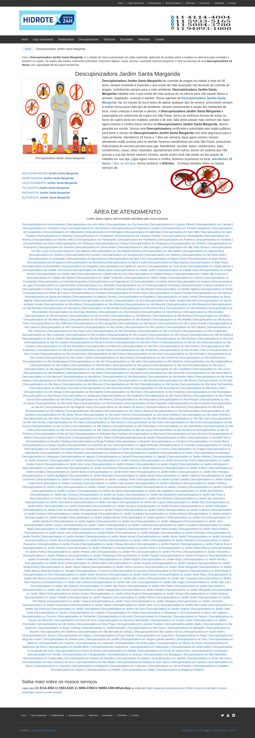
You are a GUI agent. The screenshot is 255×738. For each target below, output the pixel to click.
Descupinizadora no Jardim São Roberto (199, 585)
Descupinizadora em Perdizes (213, 239)
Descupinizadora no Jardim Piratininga (92, 555)
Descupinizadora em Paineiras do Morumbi (88, 289)
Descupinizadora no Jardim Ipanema (144, 517)
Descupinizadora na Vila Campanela (95, 323)
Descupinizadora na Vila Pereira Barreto (168, 395)
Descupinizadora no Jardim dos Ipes (95, 502)
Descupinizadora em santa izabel (190, 646)
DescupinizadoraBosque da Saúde (133, 437)
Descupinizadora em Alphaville (186, 627)
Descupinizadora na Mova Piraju (41, 289)
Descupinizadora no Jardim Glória (144, 509)
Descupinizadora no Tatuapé (57, 570)
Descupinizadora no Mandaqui (158, 612)
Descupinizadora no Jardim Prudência (74, 559)
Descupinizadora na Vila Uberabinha (180, 426)
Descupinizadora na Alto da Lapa (130, 429)
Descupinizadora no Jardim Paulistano (90, 547)
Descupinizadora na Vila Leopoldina (170, 369)
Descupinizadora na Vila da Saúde (42, 338)
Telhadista (219, 3)
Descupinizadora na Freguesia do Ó (111, 281)
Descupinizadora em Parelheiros (137, 239)
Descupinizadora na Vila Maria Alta (164, 372)
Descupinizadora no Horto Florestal (62, 452)
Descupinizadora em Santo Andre (204, 631)
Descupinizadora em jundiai (102, 639)
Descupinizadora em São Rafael (162, 251)
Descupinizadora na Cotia (191, 639)
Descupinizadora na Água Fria (127, 258)
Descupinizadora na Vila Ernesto (179, 346)
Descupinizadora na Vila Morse (177, 380)
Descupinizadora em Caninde (214, 224)
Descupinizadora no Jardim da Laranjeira (148, 490)
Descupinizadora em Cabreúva (128, 665)
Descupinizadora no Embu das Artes (208, 658)
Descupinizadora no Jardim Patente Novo (205, 544)
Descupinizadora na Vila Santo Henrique (47, 418)
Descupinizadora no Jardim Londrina (129, 525)
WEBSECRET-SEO (193, 730)
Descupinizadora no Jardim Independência (95, 517)
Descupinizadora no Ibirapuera (103, 452)
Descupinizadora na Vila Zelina (91, 429)
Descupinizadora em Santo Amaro (96, 247)
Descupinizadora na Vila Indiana (50, 365)
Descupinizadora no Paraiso (190, 616)
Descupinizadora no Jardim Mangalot (57, 528)
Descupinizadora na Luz (130, 285)
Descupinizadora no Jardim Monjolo (63, 536)
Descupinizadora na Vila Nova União (202, 388)
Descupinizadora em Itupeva (67, 669)
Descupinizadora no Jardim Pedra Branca (185, 547)
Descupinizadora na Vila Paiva (124, 391)
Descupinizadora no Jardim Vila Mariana (75, 608)
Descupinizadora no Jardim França (100, 509)
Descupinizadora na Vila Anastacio (186, 308)
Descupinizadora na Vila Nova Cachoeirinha (207, 384)
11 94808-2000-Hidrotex (43, 730)
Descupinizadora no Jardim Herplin (209, 513)
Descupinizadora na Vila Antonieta (119, 311)
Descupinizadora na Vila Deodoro (176, 338)
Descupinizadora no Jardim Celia (41, 487)
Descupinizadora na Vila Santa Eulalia (176, 410)
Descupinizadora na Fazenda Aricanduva (63, 281)
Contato (232, 3)
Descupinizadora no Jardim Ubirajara (154, 601)
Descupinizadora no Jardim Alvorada (72, 460)
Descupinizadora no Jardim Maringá (137, 532)
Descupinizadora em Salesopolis (149, 646)
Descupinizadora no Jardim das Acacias (53, 494)
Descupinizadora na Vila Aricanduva (46, 315)
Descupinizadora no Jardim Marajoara (103, 528)
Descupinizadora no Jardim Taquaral (90, 597)
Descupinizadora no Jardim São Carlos (122, 578)
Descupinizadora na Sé (128, 300)
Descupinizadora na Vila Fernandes (136, 349)
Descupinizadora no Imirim (177, 452)
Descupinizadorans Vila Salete (84, 410)
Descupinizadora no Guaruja (125, 654)
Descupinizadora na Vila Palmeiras (164, 391)
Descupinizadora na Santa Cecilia (177, 296)
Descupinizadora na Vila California (51, 323)
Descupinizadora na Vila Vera (53, 429)
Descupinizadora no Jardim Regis (162, 559)
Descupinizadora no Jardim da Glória (100, 490)
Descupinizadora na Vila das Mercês (132, 338)
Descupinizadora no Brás (171, 437)
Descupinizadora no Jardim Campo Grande (162, 479)
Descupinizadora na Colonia (186, 277)
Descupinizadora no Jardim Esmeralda (68, 506)
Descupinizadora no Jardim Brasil (134, 475)
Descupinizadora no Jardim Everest (158, 506)
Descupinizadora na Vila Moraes (97, 380)
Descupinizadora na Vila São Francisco (97, 418)
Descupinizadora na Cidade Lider (57, 273)
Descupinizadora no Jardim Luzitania (174, 525)
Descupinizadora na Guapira (193, 281)
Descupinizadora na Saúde (97, 300)
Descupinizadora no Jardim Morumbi (209, 536)
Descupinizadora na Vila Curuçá (169, 334)
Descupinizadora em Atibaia (119, 650)
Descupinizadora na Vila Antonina (161, 311)
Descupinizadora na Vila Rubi (204, 407)
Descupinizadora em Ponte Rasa (127, 292)
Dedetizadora (154, 3)
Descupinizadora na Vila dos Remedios (60, 346)
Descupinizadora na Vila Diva (215, 338)
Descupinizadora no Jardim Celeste (205, 483)
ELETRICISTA (46, 197)
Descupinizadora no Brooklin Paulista (48, 441)
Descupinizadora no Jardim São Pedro (150, 585)
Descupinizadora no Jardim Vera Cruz (136, 604)
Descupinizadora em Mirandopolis (183, 235)
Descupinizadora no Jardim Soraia (162, 593)
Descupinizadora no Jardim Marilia (93, 532)
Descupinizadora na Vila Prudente (189, 403)
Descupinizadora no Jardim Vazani (91, 604)
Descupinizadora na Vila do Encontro (92, 342)
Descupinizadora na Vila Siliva (66, 422)
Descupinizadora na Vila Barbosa (131, 315)
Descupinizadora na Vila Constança (43, 334)
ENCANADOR (46, 192)
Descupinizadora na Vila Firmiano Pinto (183, 349)
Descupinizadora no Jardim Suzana (206, 593)
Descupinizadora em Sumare (83, 254)
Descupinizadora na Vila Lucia (211, 369)
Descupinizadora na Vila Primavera (102, 403)
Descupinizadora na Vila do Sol (181, 342)
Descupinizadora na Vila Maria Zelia (203, 254)
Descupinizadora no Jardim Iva (116, 521)
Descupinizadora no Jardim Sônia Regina (115, 593)
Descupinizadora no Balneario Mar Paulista (101, 433)
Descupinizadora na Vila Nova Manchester (107, 388)
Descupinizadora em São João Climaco (186, 247)
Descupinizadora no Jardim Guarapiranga (72, 513)
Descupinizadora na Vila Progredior (146, 403)
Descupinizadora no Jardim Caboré (177, 475)
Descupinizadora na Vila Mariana (41, 376)
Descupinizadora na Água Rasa (207, 258)
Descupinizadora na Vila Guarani (114, 357)
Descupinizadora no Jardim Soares (68, 593)
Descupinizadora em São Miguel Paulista (116, 251)
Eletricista (190, 3)
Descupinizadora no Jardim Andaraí (113, 464)
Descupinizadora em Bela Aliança (169, 262)
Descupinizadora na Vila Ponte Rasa (57, 403)
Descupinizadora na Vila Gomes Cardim (69, 357)
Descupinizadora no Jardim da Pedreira (198, 490)
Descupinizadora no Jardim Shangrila (188, 589)
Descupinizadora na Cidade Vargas (146, 277)
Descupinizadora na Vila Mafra (85, 372)
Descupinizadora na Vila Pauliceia (122, 395)
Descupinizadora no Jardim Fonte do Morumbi (50, 509)
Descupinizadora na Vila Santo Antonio (107, 414)
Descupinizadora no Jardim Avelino (186, 467)
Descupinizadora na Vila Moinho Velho (171, 376)
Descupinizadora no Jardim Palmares (173, 540)
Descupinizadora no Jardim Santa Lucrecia (117, 566)
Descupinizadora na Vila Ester (55, 349)
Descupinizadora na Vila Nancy (42, 384)
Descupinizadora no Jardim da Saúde (101, 494)
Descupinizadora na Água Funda (166, 258)
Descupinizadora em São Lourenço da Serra (48, 662)
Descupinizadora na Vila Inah (123, 361)
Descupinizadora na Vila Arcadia (203, 311)
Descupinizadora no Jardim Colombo (211, 487)
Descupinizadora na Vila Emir (140, 346)
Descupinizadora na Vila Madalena (43, 372)
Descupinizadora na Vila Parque (42, 395)
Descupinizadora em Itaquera (54, 235)
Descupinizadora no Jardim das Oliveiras (148, 498)
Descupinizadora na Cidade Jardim (135, 270)
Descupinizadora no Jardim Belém (157, 471)
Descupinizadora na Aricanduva (86, 262)
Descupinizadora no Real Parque (209, 570)
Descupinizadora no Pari (37, 574)
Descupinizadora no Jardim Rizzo (45, 563)
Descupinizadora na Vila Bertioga (89, 319)
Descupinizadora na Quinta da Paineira (48, 296)
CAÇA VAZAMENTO (49, 182)
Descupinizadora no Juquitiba (52, 665)
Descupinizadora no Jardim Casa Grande (109, 483)
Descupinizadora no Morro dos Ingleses (203, 612)
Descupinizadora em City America (89, 228)
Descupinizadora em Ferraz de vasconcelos (164, 650)
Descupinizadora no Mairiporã (90, 665)
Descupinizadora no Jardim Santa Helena (64, 566)
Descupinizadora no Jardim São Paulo (102, 585)
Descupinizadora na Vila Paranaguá (208, 391)
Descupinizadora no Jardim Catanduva (158, 483)
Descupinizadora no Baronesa (147, 433)
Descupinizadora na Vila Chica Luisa (70, 330)
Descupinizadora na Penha (217, 289)
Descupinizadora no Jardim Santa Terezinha (81, 574)
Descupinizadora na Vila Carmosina (62, 327)
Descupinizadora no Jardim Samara (174, 563)
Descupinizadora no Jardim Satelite (143, 589)
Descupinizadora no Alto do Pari (55, 433)
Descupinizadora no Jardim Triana (68, 601)
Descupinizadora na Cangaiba (80, 266)
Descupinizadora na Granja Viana (154, 281)
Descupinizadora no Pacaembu (153, 616)
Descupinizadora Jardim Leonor (43, 525)
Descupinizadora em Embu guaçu (136, 643)
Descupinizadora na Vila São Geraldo (144, 418)
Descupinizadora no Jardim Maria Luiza (47, 532)
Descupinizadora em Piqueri (112, 243)
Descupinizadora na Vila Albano (63, 304)
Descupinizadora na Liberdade (96, 285)
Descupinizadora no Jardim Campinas (59, 479)
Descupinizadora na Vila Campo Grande (183, 323)
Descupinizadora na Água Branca (87, 258)
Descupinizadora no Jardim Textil (176, 597)
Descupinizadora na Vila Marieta (135, 289)
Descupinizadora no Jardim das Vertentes (199, 498)
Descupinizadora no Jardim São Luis (208, 582)
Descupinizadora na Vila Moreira (137, 380)
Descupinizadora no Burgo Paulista (93, 441)
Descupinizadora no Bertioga (209, 650)
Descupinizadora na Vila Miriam (82, 376)
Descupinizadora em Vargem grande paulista (147, 639)
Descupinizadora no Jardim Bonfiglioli (44, 475)
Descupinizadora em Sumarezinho (122, 254)
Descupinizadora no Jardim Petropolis (205, 551)
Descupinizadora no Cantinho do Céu (90, 445)
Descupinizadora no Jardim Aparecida (44, 467)
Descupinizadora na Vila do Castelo (47, 342)
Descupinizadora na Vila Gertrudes (185, 353)
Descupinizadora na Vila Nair (215, 380)
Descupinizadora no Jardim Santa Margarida (171, 566)
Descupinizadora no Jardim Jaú (202, 521)
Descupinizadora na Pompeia (88, 292)
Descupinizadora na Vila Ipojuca (132, 365)
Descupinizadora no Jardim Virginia (168, 608)
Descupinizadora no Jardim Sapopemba (96, 589)
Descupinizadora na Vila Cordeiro (86, 334)
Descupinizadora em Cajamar (56, 643)
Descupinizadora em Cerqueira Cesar (45, 228)
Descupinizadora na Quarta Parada (170, 292)
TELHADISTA (45, 187)
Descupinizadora (173, 3)
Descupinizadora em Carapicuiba (42, 658)
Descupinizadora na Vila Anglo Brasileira (73, 311)
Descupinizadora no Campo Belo (208, 441)
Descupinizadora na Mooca (163, 285)
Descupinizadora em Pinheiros (75, 243)
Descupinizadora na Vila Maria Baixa (208, 372)
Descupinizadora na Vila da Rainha (211, 334)
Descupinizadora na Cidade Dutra (93, 270)
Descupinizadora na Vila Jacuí (206, 365)
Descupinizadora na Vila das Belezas (87, 338)
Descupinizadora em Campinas (95, 643)
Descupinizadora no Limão (122, 612)
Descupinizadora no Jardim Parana (59, 544)
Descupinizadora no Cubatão (211, 665)
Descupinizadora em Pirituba (189, 243)
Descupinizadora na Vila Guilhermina (202, 357)
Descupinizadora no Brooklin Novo (208, 437)
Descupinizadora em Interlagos (104, 232)
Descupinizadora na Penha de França (47, 292)
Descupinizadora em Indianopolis (63, 232)
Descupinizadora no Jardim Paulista (44, 547)
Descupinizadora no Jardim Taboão (45, 597)
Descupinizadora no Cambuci (169, 441)
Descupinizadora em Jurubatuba (94, 235)
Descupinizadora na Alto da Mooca (173, 429)
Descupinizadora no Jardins (51, 612)
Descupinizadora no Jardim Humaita (46, 517)
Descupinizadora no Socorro (93, 570)
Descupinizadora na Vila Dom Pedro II (138, 342)
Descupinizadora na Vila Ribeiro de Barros (119, 407)
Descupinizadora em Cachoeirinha (127, 224)
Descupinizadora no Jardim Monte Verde (161, 536)
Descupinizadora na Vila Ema (103, 346)
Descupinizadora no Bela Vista (208, 262)
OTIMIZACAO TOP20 (223, 730)
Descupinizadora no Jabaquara (40, 456)
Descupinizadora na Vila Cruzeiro (128, 334)
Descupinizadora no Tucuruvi (39, 616)
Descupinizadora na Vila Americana (143, 308)
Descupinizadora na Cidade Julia (178, 270)
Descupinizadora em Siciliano (46, 254)
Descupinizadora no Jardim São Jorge (161, 582)
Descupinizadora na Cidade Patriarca (151, 273)
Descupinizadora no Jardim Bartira (66, 471)
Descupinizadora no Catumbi (41, 448)
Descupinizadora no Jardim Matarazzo (140, 467)
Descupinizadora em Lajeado (87, 612)
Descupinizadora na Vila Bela (211, 315)
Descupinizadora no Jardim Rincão (205, 559)
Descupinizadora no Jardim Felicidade (203, 506)
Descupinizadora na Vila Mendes (91, 365)
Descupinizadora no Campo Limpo (171, 620)
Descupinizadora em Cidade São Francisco (201, 273)
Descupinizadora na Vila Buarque (131, 319)
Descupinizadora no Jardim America (117, 460)
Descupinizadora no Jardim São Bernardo (72, 578)
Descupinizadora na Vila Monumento (54, 380)
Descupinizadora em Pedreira (176, 239)
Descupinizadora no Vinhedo (104, 669)
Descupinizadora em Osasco (75, 635)
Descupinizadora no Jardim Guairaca (188, 509)
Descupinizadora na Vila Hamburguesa (46, 361)
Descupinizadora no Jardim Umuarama (45, 604)
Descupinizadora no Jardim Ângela (157, 464)
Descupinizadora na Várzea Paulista (170, 665)
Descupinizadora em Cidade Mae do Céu (103, 273)
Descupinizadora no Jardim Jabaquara (159, 521)
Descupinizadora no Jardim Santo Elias (183, 574)
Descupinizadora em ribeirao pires (64, 639)
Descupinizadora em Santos (39, 635)
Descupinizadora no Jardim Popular (138, 555)
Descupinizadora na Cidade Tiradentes (100, 277)
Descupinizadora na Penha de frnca (75, 620)
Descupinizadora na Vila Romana (166, 407)
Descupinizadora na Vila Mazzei (138, 323)
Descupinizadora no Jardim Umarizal (200, 601)
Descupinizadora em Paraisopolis (96, 239)
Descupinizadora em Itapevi (133, 658)
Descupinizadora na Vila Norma (160, 384)
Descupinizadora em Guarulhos (155, 635)
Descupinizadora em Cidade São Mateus (51, 277)
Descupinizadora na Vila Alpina (62, 308)
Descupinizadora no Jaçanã (113, 456)
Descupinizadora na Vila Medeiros (163, 361)
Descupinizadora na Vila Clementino (115, 330)
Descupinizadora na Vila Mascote (145, 304)
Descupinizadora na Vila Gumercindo (64, 353)
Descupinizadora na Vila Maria (123, 372)
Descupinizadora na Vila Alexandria (188, 304)
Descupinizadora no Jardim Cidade (84, 487)
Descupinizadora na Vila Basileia (172, 315)
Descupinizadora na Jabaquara (81, 395)
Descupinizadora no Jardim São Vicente (46, 589)
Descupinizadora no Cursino (153, 448)
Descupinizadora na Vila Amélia (101, 308)
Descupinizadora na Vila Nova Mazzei (156, 388)
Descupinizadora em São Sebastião (205, 654)
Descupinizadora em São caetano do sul (158, 631)
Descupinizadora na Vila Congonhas (204, 330)
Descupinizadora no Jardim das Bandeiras (151, 494)
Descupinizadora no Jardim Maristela (183, 532)
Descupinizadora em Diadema (58, 631)
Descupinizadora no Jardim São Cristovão (172, 578)
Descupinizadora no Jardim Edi (185, 502)
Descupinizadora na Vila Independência (208, 361)
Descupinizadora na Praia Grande (114, 635)
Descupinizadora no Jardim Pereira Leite (72, 551)
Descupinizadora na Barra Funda (127, 262)
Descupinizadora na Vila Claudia (186, 327)
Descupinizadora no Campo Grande (44, 445)
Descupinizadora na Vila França (106, 353)
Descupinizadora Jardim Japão (183, 624)
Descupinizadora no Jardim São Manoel (54, 585)
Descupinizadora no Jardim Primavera (183, 555)
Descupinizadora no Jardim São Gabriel (66, 582)
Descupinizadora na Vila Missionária (124, 376)
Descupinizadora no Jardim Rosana (130, 563)
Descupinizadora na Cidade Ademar (210, 266)
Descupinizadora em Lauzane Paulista (138, 235)
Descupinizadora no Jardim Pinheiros (45, 555)
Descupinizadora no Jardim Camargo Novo (109, 479)
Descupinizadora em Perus (39, 243)
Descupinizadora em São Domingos (139, 247)
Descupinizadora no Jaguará (78, 456)
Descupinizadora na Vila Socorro (105, 422)
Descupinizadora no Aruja (191, 635)
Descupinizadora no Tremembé (77, 616)
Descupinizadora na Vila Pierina (93, 399)
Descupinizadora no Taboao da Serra (180, 643)
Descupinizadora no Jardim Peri (117, 551)
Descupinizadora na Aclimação (46, 258)
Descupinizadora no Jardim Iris (186, 517)
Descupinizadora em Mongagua (163, 654)
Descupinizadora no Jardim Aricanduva (92, 467)
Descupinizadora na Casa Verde (167, 266)
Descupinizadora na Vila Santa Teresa (59, 414)
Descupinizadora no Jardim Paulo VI (136, 547)
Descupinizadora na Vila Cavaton (144, 327)
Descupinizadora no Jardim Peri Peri (159, 551)
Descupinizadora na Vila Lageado (126, 369)
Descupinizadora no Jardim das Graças (53, 498)
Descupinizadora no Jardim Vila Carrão (184, 604)
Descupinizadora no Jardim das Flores (201, 494)
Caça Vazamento (136, 3)
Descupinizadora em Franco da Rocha (78, 650)
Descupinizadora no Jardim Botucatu (91, 475)
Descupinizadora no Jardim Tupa (110, 601)
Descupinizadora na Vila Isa (169, 365)
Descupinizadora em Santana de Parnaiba (89, 658)
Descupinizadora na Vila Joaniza (85, 369)
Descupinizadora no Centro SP (116, 448)
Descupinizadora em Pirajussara (150, 243)
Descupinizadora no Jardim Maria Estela (202, 528)
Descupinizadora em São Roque (96, 662)
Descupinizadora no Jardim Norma (86, 540)
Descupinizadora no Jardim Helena (165, 513)
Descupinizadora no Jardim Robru (87, 563)
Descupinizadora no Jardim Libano (84, 525)
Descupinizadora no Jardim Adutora (189, 456)
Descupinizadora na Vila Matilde (172, 319)
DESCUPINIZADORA (50, 173)
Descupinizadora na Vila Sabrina (44, 410)
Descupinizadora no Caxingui (78, 448)
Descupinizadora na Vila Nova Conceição (55, 388)
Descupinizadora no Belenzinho (52, 437)
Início (120, 3)
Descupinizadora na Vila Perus (54, 399)
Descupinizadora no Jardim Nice (44, 540)
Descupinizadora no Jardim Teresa (134, 597)
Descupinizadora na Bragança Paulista (180, 669)
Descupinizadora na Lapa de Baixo (56, 285)
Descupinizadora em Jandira (168, 658)
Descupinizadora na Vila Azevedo (89, 315)
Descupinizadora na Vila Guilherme (157, 357)
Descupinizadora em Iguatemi (141, 452)
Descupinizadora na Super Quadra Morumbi (171, 300)
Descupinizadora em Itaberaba (142, 232)
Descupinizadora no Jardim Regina (119, 559)
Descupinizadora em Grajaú (188, 448)
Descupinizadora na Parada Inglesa (177, 289)
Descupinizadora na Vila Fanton (94, 349)
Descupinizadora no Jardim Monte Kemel (111, 536)
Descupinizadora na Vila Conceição (160, 330)
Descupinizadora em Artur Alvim (86, 224)
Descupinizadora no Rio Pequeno (168, 570)
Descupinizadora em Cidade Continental (47, 270)
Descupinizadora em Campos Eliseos (172, 224)
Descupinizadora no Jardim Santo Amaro (133, 574)
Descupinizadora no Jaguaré (149, 456)
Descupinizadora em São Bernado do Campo (105, 631)
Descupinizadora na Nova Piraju (96, 624)
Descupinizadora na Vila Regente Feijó (68, 407)
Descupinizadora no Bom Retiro (92, 437)
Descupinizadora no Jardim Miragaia (100, 498)
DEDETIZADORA (48, 178)
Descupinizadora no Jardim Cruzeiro (54, 490)
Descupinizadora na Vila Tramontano (135, 426)
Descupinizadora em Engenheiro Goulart (135, 228)
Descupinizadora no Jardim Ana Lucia (67, 464)
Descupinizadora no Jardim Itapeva (74, 521)
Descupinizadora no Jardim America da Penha (168, 460)
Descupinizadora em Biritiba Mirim (69, 646)
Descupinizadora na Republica (137, 296)
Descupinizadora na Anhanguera (46, 262)
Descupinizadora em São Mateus (70, 251)
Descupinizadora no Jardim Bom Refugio (203, 471)
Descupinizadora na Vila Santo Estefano (156, 414)
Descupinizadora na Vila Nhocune (83, 384)
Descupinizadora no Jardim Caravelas (60, 483)
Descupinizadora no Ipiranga (212, 452)
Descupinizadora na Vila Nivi (122, 384)
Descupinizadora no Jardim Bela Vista (111, 471)
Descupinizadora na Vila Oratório (83, 391)
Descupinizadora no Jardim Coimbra (165, 487)
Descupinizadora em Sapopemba (203, 251)
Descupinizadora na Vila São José (189, 418)
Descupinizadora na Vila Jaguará (44, 369)
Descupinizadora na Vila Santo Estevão (205, 414)
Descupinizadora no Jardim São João (114, 582)
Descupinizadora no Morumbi (115, 616)
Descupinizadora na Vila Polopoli (178, 399)
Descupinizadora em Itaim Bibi (181, 232)
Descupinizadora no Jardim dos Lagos (142, 502)
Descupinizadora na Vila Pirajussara (135, 399)
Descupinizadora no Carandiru (178, 445)
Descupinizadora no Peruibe (44, 654)
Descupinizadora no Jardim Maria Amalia (152, 528)
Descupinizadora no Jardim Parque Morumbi (108, 544)
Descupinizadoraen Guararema (109, 646)
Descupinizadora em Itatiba (139, 669)
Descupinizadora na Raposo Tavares (95, 296)
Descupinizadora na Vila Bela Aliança (46, 319)
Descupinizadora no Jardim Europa (114, 506)
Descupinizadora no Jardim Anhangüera (203, 464)
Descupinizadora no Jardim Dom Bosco (48, 502)
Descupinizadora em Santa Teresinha (56, 300)
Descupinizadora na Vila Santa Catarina (128, 410)
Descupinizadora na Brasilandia (41, 266)
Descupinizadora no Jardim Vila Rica (123, 608)
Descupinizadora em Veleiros (162, 254)
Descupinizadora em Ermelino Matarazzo (186, 228)
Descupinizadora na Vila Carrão (104, 327)
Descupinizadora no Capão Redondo (136, 445)
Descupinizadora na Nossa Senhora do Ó (206, 285)
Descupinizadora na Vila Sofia (145, 422)
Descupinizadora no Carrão (214, 445)
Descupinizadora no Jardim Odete (129, 540)
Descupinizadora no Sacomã (129, 570)
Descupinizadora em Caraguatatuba (84, 654)
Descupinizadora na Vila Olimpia (43, 391)
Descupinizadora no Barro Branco (187, 433)
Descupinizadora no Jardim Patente (158, 544)
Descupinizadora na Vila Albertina (104, 304)
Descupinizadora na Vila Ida (87, 361)
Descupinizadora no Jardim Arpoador (104, 627)
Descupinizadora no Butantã (132, 441)
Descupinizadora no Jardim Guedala (120, 513)
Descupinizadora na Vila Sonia (183, 422)
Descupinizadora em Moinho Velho (54, 239)
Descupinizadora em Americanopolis (44, 224)
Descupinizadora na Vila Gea (145, 353)
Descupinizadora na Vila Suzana (51, 426)
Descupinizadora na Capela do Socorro (123, 266)
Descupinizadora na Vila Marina (212, 292)
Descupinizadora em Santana (56, 247)
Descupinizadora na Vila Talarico (91, 426)
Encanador (205, 3)
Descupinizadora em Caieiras (189, 662)
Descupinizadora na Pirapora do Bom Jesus (143, 662)
